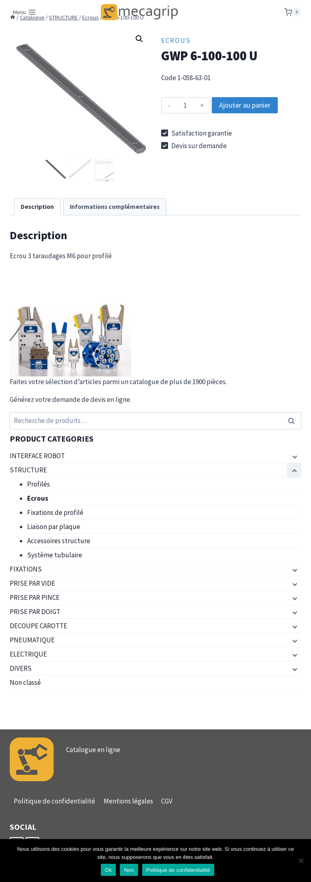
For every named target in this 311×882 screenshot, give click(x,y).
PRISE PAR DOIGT (35, 611)
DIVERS (21, 668)
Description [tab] (37, 206)
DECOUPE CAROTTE (38, 625)
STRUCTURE (28, 469)
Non (129, 870)
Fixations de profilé (55, 512)
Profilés (38, 484)
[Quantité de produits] (185, 105)
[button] (139, 39)
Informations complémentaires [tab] (115, 206)
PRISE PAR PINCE (35, 597)
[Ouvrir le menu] (25, 12)
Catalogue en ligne (93, 749)
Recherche (293, 420)
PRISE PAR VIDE (32, 583)
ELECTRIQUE (28, 654)
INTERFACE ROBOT (37, 455)
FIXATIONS (26, 569)
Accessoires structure (58, 540)
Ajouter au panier (245, 105)
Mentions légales (128, 801)
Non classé (25, 682)
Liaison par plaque (53, 526)
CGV (167, 801)
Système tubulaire (54, 554)
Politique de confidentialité (54, 801)
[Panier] (292, 12)
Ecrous (176, 40)
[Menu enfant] (294, 456)
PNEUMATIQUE (32, 639)
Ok (108, 870)
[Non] (301, 860)
